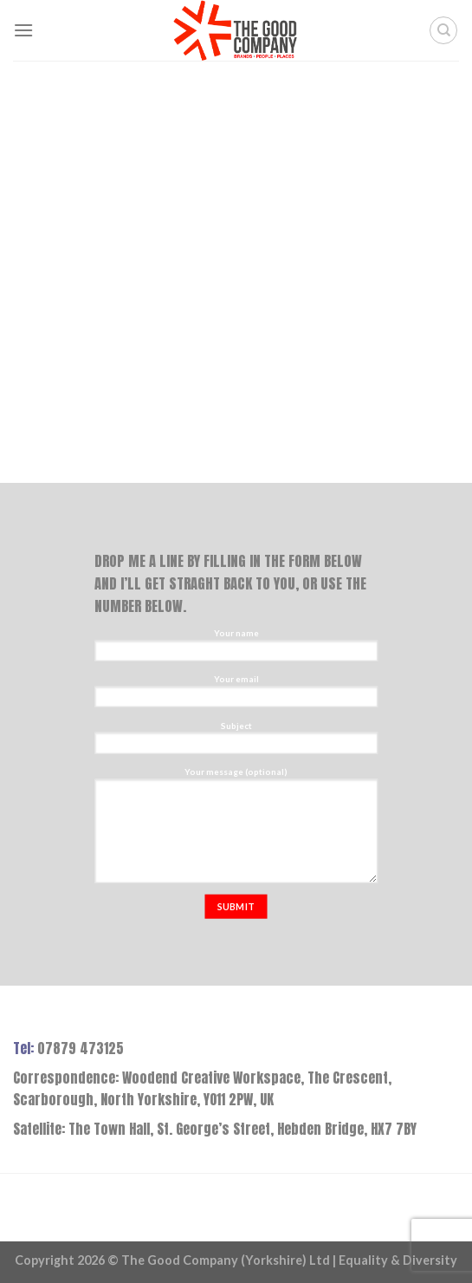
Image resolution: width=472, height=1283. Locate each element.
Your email (236, 695)
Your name (236, 648)
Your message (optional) (236, 828)
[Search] (443, 30)
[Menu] (23, 30)
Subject (236, 741)
